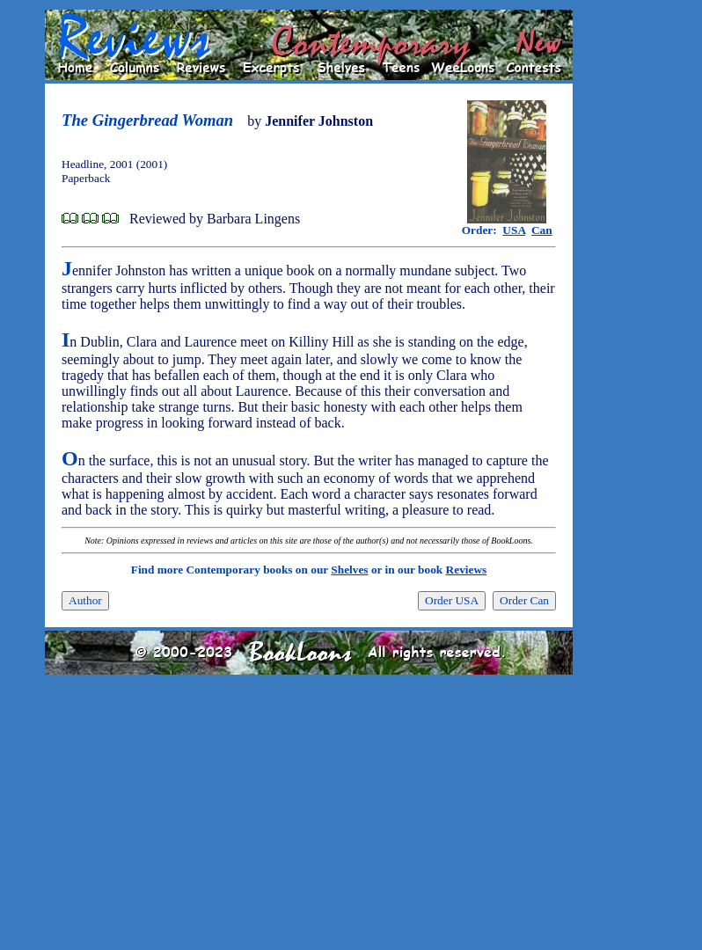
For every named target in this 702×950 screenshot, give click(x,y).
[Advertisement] (629, 273)
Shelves (349, 569)
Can (541, 230)
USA (513, 230)
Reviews (466, 569)
